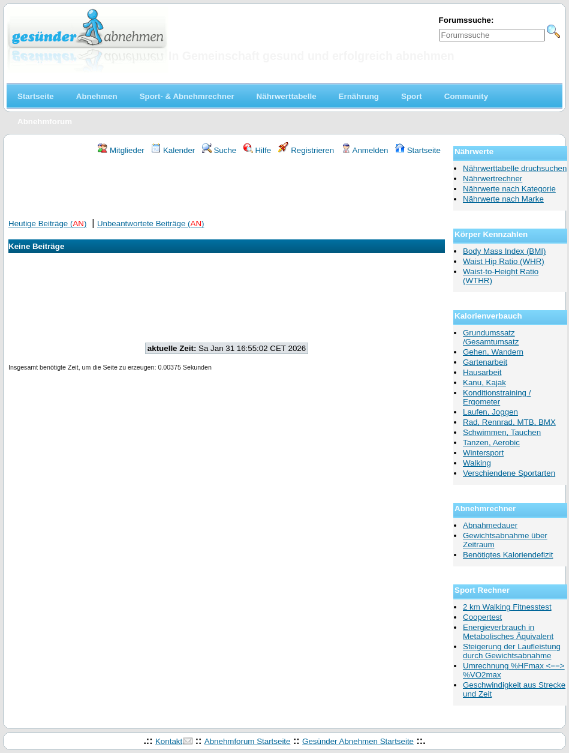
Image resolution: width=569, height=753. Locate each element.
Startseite (418, 150)
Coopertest (482, 617)
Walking (477, 462)
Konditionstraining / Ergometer (497, 397)
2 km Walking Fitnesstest (507, 606)
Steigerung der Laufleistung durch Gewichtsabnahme (512, 651)
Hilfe (257, 150)
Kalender (173, 150)
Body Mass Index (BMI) (504, 251)
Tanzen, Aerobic (491, 442)
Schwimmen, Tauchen (502, 432)
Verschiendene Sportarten (509, 473)
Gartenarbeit (485, 362)
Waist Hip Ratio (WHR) (503, 261)
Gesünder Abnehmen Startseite (358, 741)
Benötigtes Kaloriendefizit (508, 554)
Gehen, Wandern (493, 351)
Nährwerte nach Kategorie (509, 188)
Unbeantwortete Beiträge (150, 223)
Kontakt (168, 741)
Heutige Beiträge (47, 223)
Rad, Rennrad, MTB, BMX (509, 422)
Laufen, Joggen (490, 411)
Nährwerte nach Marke (503, 198)
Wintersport (483, 452)
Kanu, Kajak (484, 382)
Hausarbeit (482, 372)
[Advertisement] (226, 188)
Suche (219, 150)
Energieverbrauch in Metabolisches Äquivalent (508, 632)
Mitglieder (121, 150)
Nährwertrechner (492, 178)
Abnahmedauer (490, 525)
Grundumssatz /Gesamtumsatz (491, 337)
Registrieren (306, 150)
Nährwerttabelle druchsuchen (515, 168)
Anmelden (365, 150)
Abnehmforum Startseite (247, 741)
